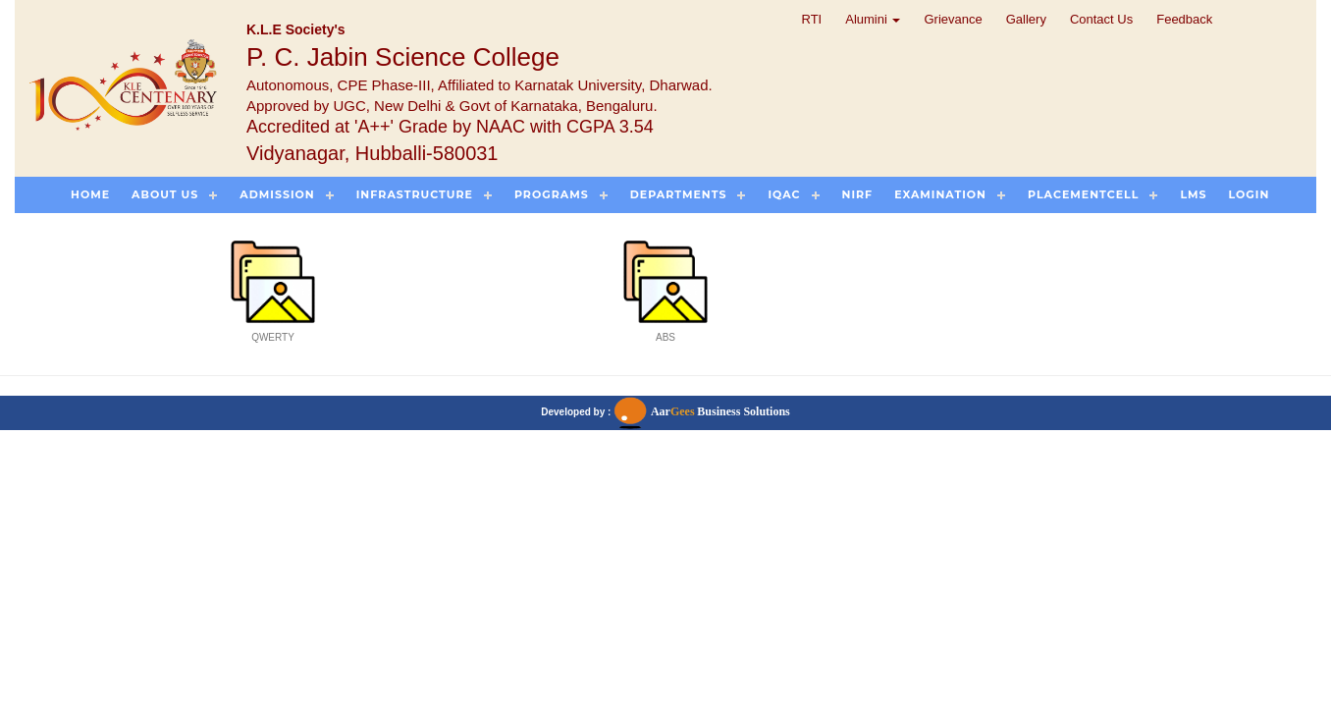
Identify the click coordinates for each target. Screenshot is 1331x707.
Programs (551, 194)
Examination (940, 194)
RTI (812, 19)
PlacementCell (1083, 194)
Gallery (1026, 19)
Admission (277, 194)
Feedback (1184, 19)
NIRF (858, 194)
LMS (1193, 194)
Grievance (953, 19)
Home (90, 194)
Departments (678, 194)
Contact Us (1101, 19)
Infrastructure (414, 194)
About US (165, 194)
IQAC (784, 194)
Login (1249, 194)
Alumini (872, 19)
